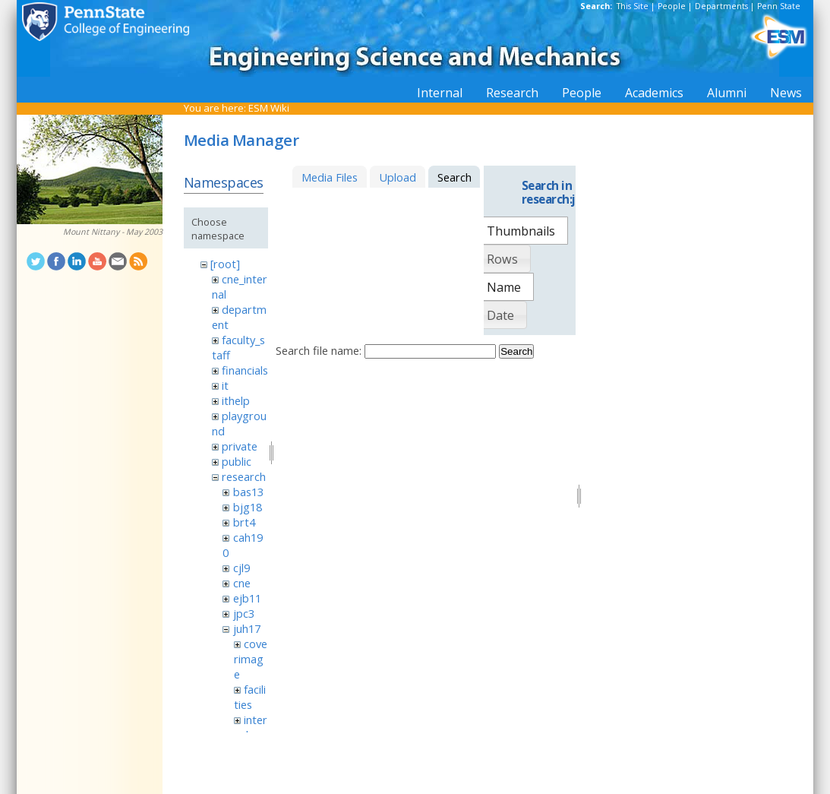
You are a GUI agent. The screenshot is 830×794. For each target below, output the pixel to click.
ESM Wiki (268, 108)
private (239, 446)
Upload (397, 177)
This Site (633, 6)
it (225, 385)
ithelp (236, 400)
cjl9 (241, 567)
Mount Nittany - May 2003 (113, 231)
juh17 (246, 628)
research (244, 476)
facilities (250, 697)
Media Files (329, 177)
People (672, 6)
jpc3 (243, 613)
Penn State (778, 6)
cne (242, 582)
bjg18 (247, 506)
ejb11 (247, 598)
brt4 (244, 522)
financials (245, 370)
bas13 (248, 491)
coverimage (250, 659)
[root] (225, 263)
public (236, 461)
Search (516, 351)
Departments (721, 6)
